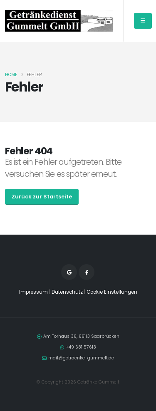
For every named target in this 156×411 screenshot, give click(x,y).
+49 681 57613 (81, 347)
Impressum (33, 292)
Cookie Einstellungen (112, 292)
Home (11, 75)
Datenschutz (67, 292)
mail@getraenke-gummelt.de (81, 358)
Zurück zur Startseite (42, 196)
